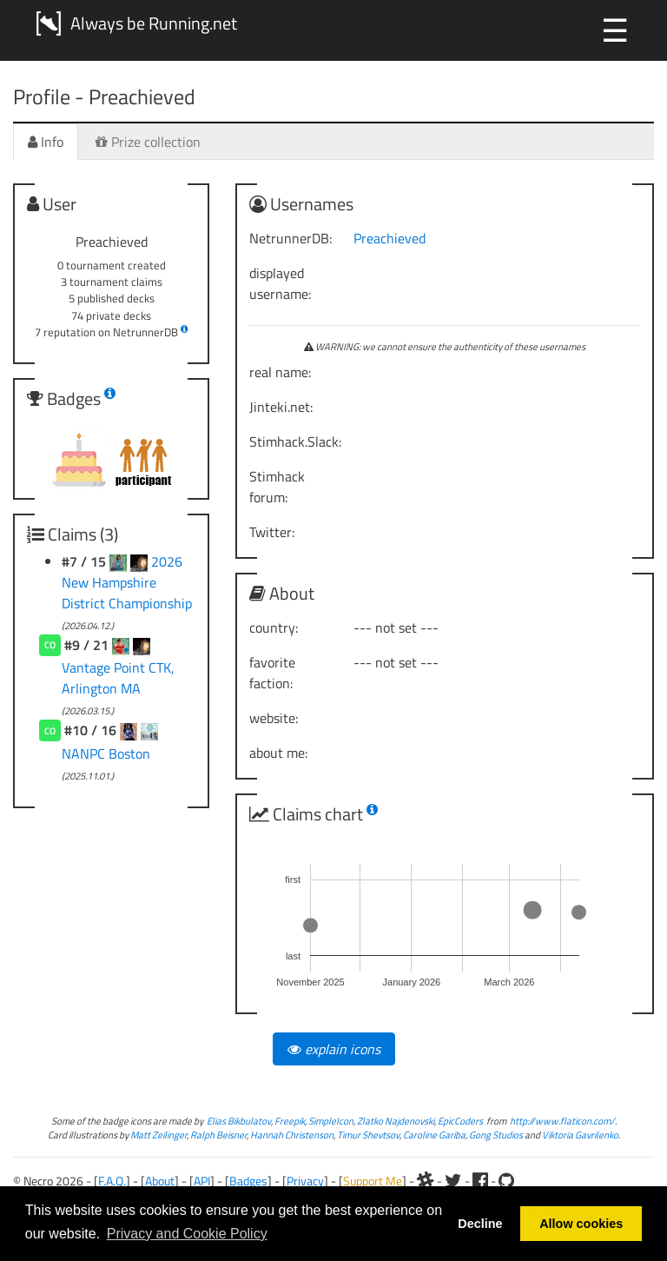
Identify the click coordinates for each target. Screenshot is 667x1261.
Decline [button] (480, 1224)
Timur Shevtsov (368, 1134)
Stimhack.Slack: (294, 441)
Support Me (372, 1180)
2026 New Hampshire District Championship (127, 582)
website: (273, 717)
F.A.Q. (112, 1180)
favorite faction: (272, 673)
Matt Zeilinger (158, 1134)
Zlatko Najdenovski (395, 1120)
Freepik (289, 1120)
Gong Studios (496, 1134)
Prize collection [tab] (148, 141)
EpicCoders (460, 1120)
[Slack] (425, 1180)
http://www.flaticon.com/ (562, 1120)
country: (273, 627)
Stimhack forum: (277, 487)
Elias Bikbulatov (239, 1120)
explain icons (333, 1049)
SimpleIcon (330, 1120)
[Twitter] (453, 1180)
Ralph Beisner (218, 1134)
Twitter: (271, 531)
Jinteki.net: (281, 406)
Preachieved (389, 238)
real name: (280, 372)
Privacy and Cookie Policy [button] (187, 1233)
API (202, 1180)
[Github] (506, 1180)
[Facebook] (480, 1180)
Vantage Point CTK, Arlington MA (118, 678)
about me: (278, 752)
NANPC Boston (106, 753)
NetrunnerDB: (290, 238)
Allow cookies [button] (581, 1224)
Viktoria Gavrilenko (580, 1134)
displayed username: (280, 283)
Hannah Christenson (292, 1134)
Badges (248, 1180)
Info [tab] (45, 141)
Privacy (305, 1180)
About (160, 1180)
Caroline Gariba (434, 1134)
